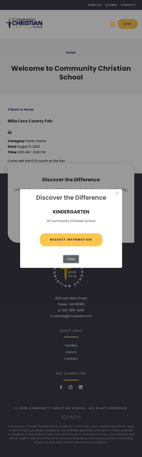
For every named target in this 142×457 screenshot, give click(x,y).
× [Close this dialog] (117, 194)
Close (71, 259)
